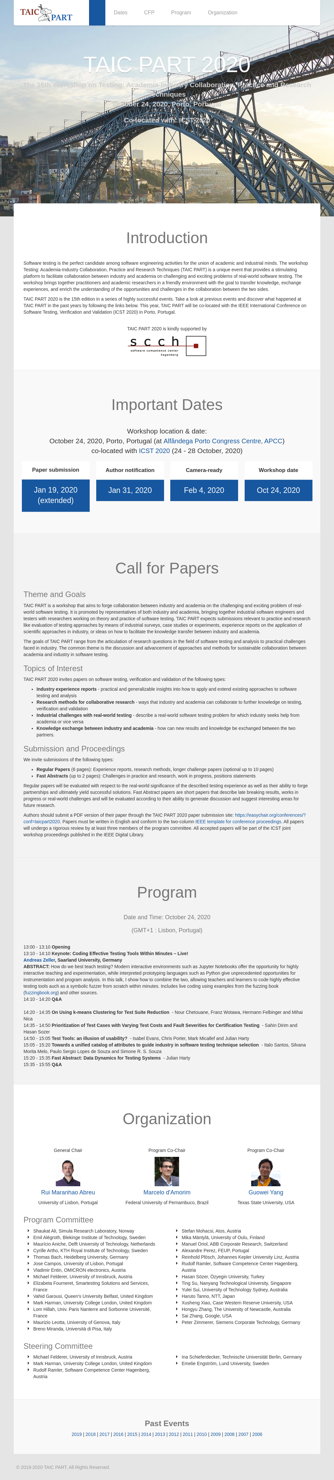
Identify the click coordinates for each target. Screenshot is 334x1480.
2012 (174, 1434)
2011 (188, 1434)
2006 (257, 1434)
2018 (90, 1434)
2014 (146, 1434)
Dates (121, 12)
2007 (243, 1434)
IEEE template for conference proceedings (238, 821)
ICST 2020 (194, 120)
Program (181, 12)
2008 (229, 1434)
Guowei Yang (266, 1192)
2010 (202, 1434)
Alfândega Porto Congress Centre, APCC (222, 440)
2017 (104, 1434)
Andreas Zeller (39, 959)
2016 (118, 1434)
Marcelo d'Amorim (167, 1192)
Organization (222, 12)
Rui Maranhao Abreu (68, 1192)
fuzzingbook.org (41, 992)
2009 (215, 1434)
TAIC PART (55, 1467)
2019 (77, 1434)
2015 (132, 1434)
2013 (160, 1434)
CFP (149, 12)
